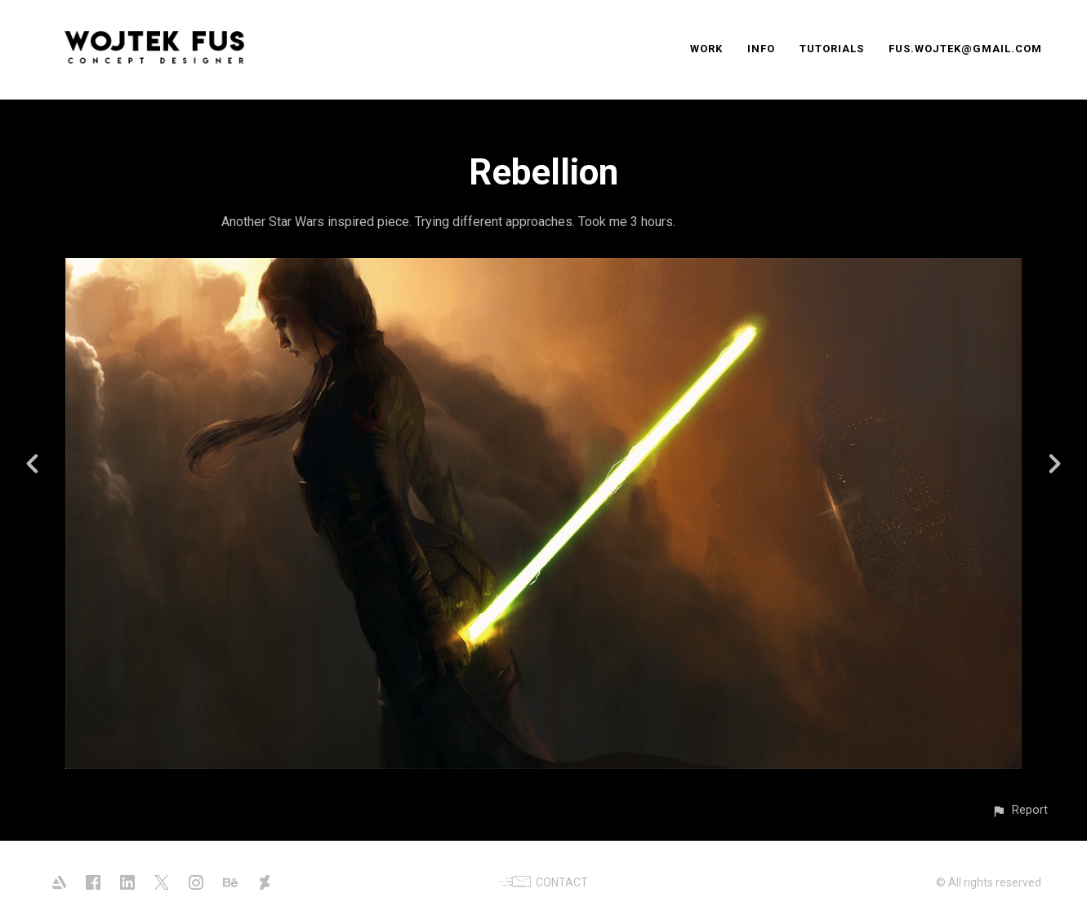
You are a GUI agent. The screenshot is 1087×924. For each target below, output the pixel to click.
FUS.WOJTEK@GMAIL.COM (965, 48)
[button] (1019, 810)
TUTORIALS (832, 48)
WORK (706, 48)
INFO (761, 48)
